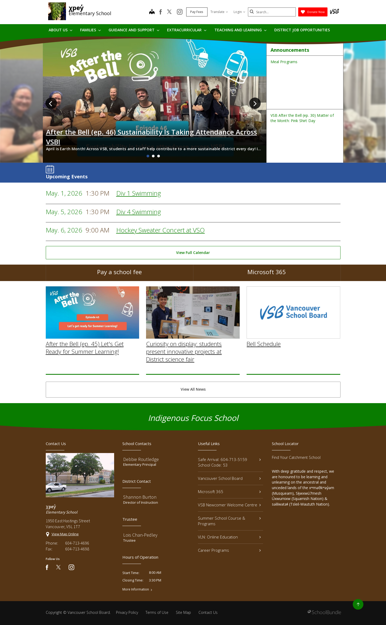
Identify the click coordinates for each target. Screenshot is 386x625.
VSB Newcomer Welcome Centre (229, 504)
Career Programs (229, 550)
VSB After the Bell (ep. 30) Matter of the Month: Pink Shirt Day (302, 118)
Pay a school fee (119, 275)
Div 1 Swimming (138, 193)
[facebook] (160, 12)
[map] (152, 12)
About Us (60, 29)
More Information (135, 589)
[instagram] (179, 12)
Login (239, 12)
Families (90, 29)
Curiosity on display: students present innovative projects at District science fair (184, 363)
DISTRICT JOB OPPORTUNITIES (302, 29)
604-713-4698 (77, 548)
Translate (219, 12)
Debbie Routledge (141, 459)
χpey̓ (76, 7)
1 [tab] (148, 156)
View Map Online (65, 534)
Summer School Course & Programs (229, 520)
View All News (193, 389)
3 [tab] (158, 156)
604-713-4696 (77, 543)
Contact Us (208, 612)
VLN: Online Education (229, 537)
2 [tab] (153, 156)
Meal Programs (284, 61)
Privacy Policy (127, 612)
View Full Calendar (193, 252)
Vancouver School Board (229, 478)
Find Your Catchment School (296, 457)
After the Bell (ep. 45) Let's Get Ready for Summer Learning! (85, 360)
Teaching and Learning (240, 29)
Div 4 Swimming (138, 211)
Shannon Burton (139, 497)
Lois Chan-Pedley (140, 535)
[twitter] (169, 12)
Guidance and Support (134, 29)
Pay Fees (196, 12)
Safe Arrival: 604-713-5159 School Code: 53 (229, 462)
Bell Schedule (264, 356)
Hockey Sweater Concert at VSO (160, 230)
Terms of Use (157, 612)
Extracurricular (186, 29)
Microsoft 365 (266, 275)
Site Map (183, 612)
